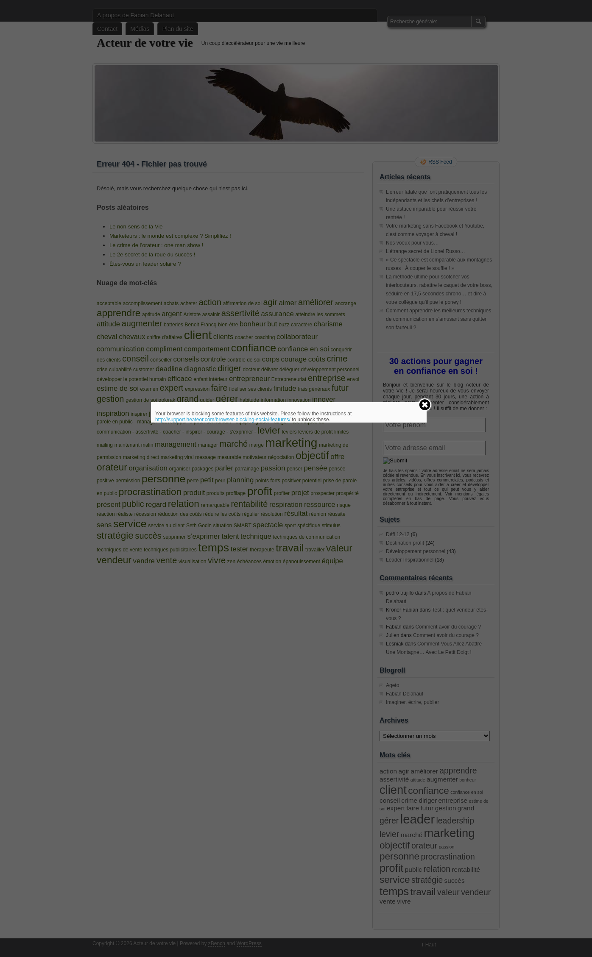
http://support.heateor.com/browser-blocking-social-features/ (222, 420)
